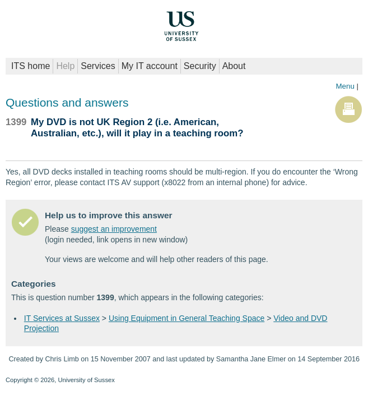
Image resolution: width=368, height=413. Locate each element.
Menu (345, 86)
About (234, 66)
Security (200, 66)
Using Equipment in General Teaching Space (186, 318)
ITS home (30, 66)
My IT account (150, 66)
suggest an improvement (114, 228)
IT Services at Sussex (62, 318)
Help (65, 66)
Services (98, 66)
